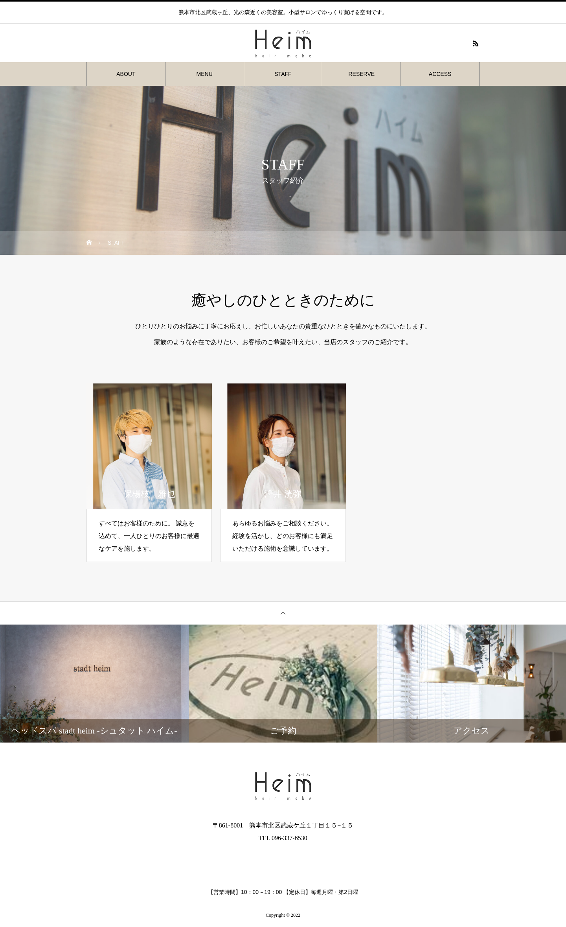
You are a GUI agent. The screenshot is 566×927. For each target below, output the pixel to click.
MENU (205, 74)
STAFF (282, 74)
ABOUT (125, 74)
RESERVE (361, 74)
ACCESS (440, 74)
